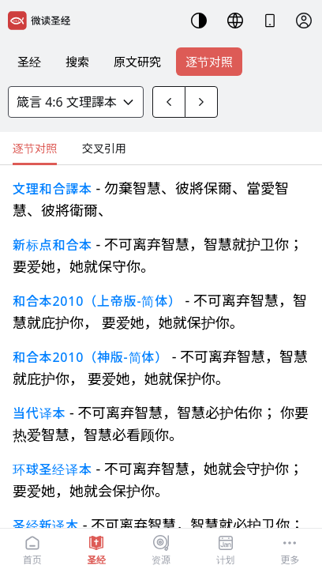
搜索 (77, 62)
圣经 (29, 62)
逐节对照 (209, 62)
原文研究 (137, 62)
